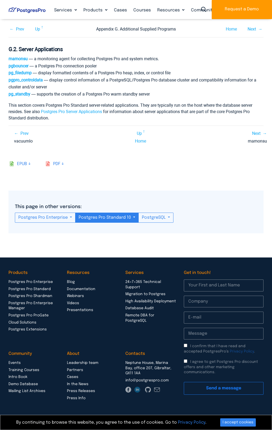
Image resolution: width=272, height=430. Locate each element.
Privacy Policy (242, 351)
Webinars (75, 296)
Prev (20, 29)
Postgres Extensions (27, 329)
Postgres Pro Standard (29, 289)
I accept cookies (238, 422)
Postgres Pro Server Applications (71, 111)
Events (14, 363)
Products (93, 10)
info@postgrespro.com (147, 380)
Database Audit (139, 308)
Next (252, 29)
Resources (169, 10)
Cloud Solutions (22, 322)
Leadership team (82, 363)
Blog (71, 282)
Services (63, 10)
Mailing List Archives (26, 391)
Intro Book (17, 377)
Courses (142, 10)
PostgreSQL (154, 217)
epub (22, 164)
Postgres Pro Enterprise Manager (30, 305)
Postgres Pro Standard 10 (105, 217)
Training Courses (23, 370)
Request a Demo (242, 9)
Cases (120, 10)
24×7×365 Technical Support (143, 284)
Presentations (80, 310)
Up (37, 29)
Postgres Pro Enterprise (43, 217)
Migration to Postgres (145, 294)
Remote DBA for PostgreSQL (139, 317)
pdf (56, 164)
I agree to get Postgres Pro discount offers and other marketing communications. (221, 367)
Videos (73, 303)
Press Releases (81, 391)
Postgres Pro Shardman (30, 296)
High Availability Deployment (150, 301)
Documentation (81, 289)
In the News (77, 384)
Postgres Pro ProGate (28, 315)
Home (231, 29)
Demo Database (23, 384)
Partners (75, 370)
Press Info (76, 398)
